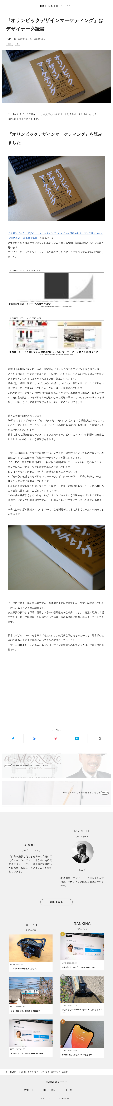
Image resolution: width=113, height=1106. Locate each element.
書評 (9, 44)
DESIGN (49, 1083)
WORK (29, 1083)
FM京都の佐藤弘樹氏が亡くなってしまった (30, 765)
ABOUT (45, 1092)
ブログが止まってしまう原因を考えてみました (81, 793)
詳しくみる (56, 902)
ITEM (69, 1083)
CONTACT (65, 1092)
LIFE (85, 1083)
